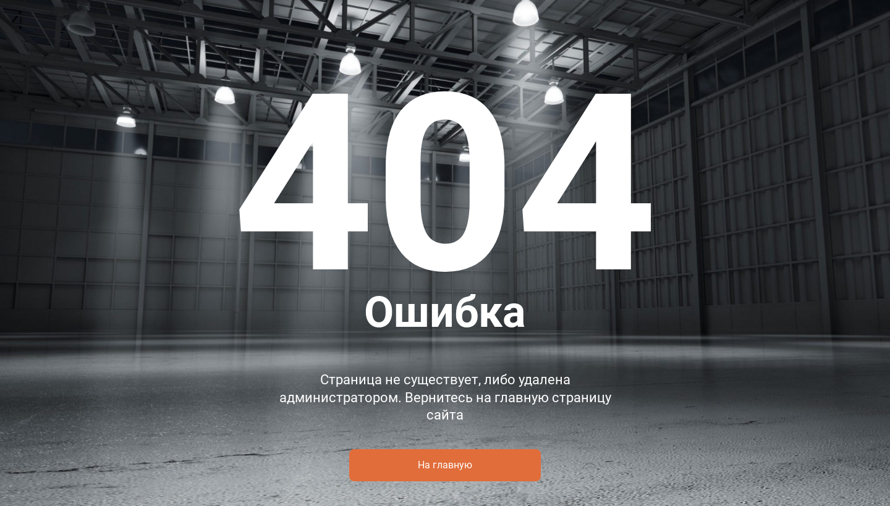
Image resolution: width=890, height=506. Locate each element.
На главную (445, 465)
